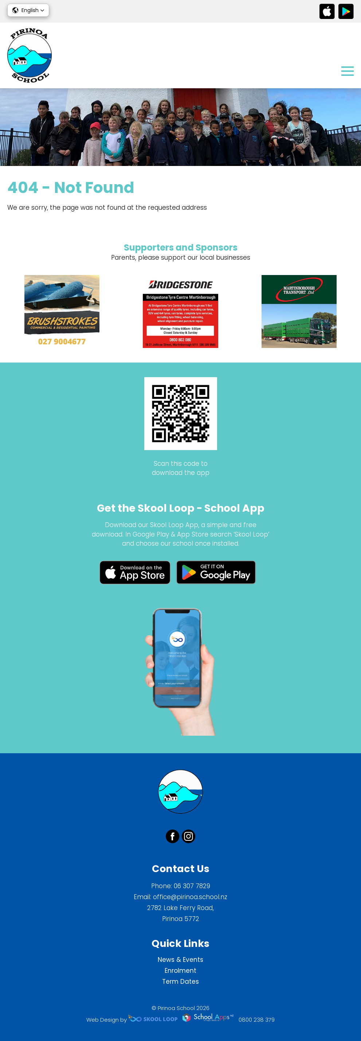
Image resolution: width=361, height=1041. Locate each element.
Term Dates (180, 981)
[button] (28, 10)
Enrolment (180, 970)
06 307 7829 (192, 886)
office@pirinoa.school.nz (190, 897)
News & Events (180, 959)
